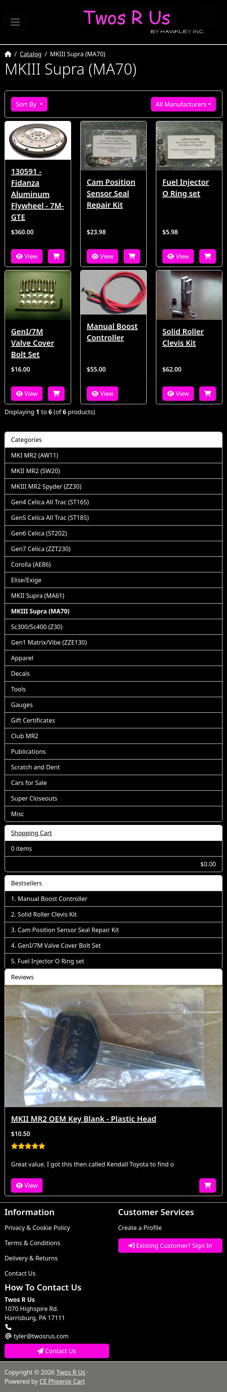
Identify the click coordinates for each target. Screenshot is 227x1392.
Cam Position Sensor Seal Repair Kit (111, 193)
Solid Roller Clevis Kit (183, 337)
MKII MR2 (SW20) (35, 471)
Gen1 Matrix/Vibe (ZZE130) (49, 642)
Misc (17, 814)
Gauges (22, 705)
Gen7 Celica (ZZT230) (40, 549)
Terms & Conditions (32, 1243)
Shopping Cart (31, 833)
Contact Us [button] (56, 1351)
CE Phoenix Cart (62, 1381)
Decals (20, 673)
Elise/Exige (26, 580)
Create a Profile (140, 1228)
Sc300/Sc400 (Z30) (36, 627)
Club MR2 (24, 736)
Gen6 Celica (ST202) (39, 533)
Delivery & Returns (31, 1258)
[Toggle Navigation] (15, 22)
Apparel (22, 658)
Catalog (31, 54)
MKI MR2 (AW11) (34, 455)
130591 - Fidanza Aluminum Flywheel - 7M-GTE (37, 194)
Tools (18, 689)
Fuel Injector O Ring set (185, 188)
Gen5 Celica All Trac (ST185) (50, 517)
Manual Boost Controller (112, 332)
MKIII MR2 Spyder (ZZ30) (46, 486)
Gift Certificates (33, 720)
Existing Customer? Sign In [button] (170, 1245)
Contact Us (20, 1273)
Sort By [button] (27, 104)
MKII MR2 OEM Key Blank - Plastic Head (83, 1119)
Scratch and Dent (35, 767)
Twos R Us (70, 1372)
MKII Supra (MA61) (37, 595)
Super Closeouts (34, 798)
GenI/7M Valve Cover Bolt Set (32, 342)
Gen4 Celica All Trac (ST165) (50, 502)
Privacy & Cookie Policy (37, 1228)
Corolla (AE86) (31, 564)
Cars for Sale (29, 783)
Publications (28, 751)
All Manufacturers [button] (181, 104)
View (27, 256)
